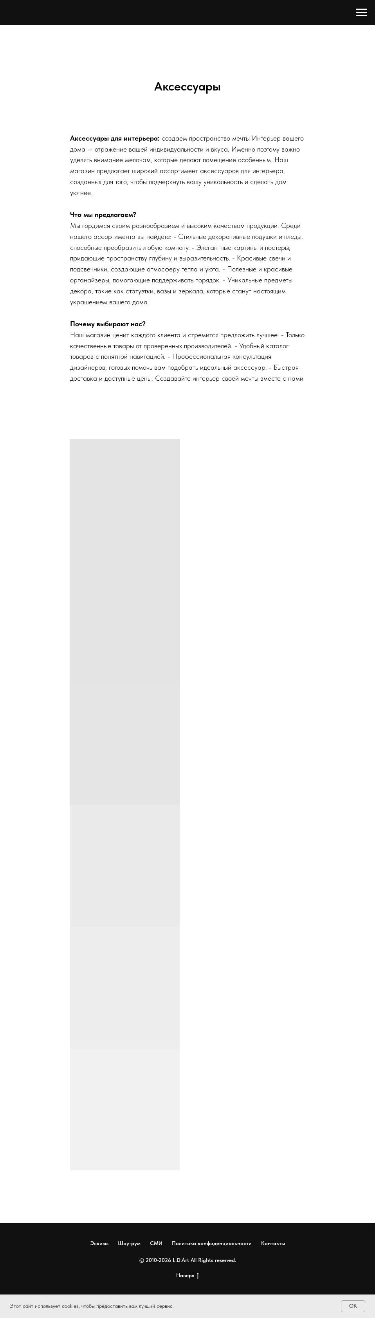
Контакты (273, 1243)
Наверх (187, 1275)
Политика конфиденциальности (212, 1243)
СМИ (156, 1243)
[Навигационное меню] (361, 12)
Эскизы (99, 1243)
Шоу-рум (129, 1243)
